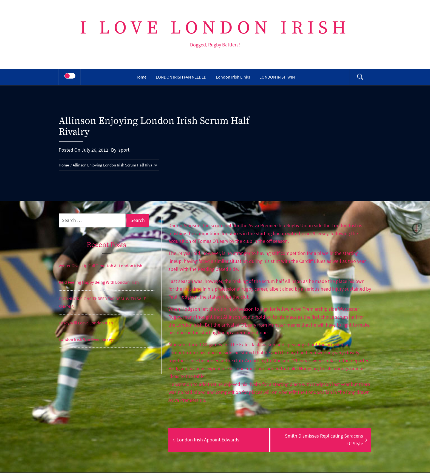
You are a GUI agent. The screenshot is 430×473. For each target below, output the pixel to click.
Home (140, 77)
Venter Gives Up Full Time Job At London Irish (100, 265)
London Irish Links (233, 77)
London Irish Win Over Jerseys (87, 339)
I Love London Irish (215, 28)
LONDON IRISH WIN (277, 77)
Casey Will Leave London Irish (86, 322)
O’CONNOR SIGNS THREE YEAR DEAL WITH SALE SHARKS (102, 302)
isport (123, 150)
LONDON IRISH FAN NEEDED (181, 77)
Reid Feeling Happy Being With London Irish (99, 282)
